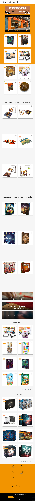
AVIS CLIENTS (23, 491)
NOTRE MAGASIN (10, 491)
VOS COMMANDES (17, 491)
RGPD (16, 496)
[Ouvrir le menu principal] (17, 2)
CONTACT (11, 497)
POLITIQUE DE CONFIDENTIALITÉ (20, 494)
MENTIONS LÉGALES (18, 499)
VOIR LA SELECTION (17, 308)
